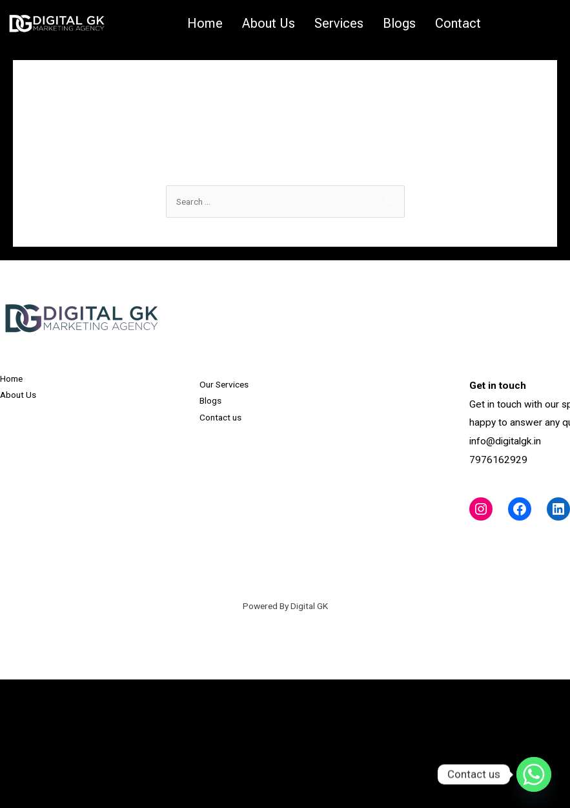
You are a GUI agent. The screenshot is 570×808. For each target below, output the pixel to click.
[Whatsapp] (533, 774)
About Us (268, 23)
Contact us (220, 417)
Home (205, 23)
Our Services (224, 384)
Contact (458, 23)
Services (338, 23)
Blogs (399, 23)
